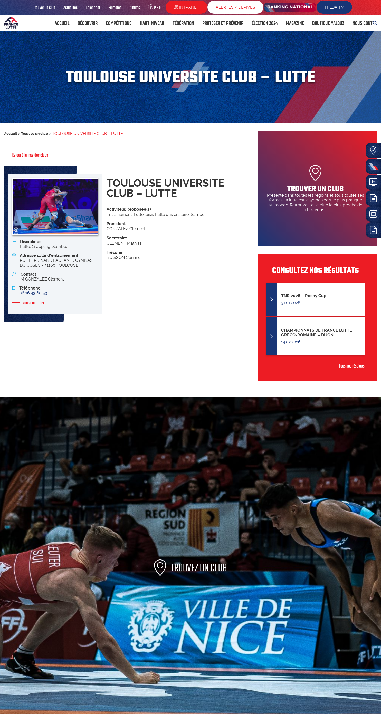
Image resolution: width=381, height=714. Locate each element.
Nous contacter (33, 302)
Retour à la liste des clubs (30, 155)
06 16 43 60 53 (33, 293)
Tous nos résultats (352, 366)
